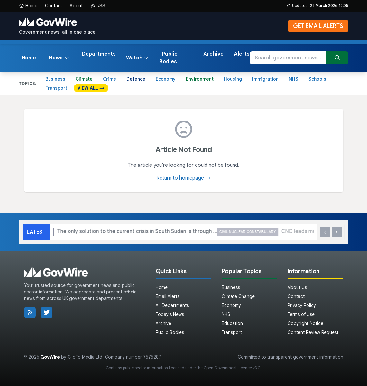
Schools (317, 79)
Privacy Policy (302, 305)
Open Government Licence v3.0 (232, 367)
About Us (297, 287)
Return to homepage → (183, 178)
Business (55, 79)
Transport (56, 88)
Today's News (170, 314)
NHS (293, 79)
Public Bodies (168, 58)
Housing (233, 79)
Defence (135, 79)
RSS (97, 6)
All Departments (172, 305)
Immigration (265, 79)
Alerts (242, 54)
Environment (200, 79)
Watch (137, 58)
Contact (53, 6)
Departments (99, 54)
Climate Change (238, 296)
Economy (166, 79)
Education (232, 323)
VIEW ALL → (91, 88)
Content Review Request (313, 332)
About (76, 6)
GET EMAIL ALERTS (318, 26)
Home (28, 6)
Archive (213, 54)
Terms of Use (301, 314)
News (59, 58)
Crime (109, 79)
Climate (84, 79)
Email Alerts (167, 296)
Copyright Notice (305, 323)
